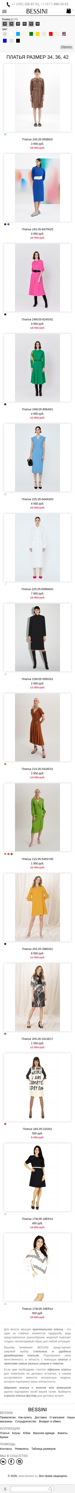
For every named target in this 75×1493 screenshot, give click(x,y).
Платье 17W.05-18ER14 (37, 1218)
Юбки (26, 1433)
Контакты (6, 1448)
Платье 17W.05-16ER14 (37, 1308)
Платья (4, 1433)
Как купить (25, 1417)
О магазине (57, 1417)
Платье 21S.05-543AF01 (37, 769)
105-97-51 (25, 4)
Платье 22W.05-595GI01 (37, 679)
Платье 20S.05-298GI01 (37, 949)
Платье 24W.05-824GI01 (37, 319)
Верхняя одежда (43, 1433)
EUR (14, 19)
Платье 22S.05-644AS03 (37, 499)
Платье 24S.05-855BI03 (37, 139)
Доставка (41, 1417)
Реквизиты (22, 1448)
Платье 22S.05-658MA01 (37, 589)
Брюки (4, 1437)
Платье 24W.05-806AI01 (37, 409)
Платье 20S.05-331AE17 (37, 1038)
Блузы (16, 1433)
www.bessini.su (28, 1476)
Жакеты (62, 1433)
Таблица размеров (43, 1448)
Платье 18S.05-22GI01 (37, 1129)
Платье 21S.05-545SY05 (37, 859)
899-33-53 (54, 4)
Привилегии (8, 1417)
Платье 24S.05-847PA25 (37, 229)
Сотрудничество (25, 1421)
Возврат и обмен (50, 1421)
